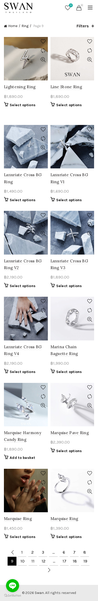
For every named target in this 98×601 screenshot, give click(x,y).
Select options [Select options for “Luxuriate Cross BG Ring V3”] (69, 286)
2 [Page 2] (32, 552)
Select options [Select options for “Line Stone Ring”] (69, 105)
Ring (25, 26)
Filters (83, 25)
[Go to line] (12, 585)
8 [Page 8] (84, 552)
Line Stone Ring (66, 86)
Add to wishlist (43, 41)
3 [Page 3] (43, 552)
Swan (39, 593)
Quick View (43, 59)
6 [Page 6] (64, 552)
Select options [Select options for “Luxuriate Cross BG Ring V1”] (69, 200)
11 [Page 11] (32, 561)
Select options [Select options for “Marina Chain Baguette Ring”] (69, 372)
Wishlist (70, 5)
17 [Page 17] (64, 561)
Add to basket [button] (22, 458)
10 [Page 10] (22, 561)
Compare (43, 50)
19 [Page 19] (85, 561)
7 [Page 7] (74, 552)
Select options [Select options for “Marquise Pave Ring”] (69, 451)
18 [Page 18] (75, 561)
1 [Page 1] (22, 552)
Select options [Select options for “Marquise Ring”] (23, 537)
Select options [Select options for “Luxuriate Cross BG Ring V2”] (23, 286)
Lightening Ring (20, 86)
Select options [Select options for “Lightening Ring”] (23, 105)
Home (13, 26)
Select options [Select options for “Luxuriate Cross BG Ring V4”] (23, 372)
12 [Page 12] (43, 561)
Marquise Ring (18, 518)
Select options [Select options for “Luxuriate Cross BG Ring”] (23, 200)
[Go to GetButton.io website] (12, 595)
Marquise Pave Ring (69, 432)
